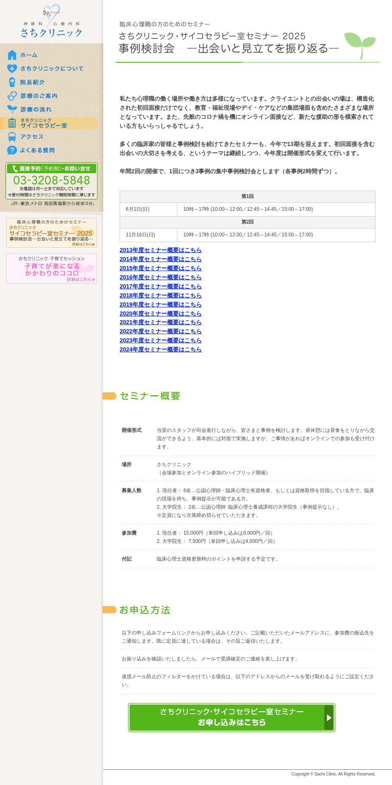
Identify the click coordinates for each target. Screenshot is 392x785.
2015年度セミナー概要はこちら (161, 268)
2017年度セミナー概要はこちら (161, 286)
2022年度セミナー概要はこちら (161, 331)
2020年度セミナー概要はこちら (161, 313)
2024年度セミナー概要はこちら (161, 349)
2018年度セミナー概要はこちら (161, 295)
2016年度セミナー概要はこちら (161, 277)
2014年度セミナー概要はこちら (161, 259)
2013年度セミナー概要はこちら (161, 250)
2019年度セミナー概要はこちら (161, 304)
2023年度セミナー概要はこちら (161, 340)
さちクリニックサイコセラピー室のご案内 (51, 123)
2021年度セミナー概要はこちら (161, 322)
